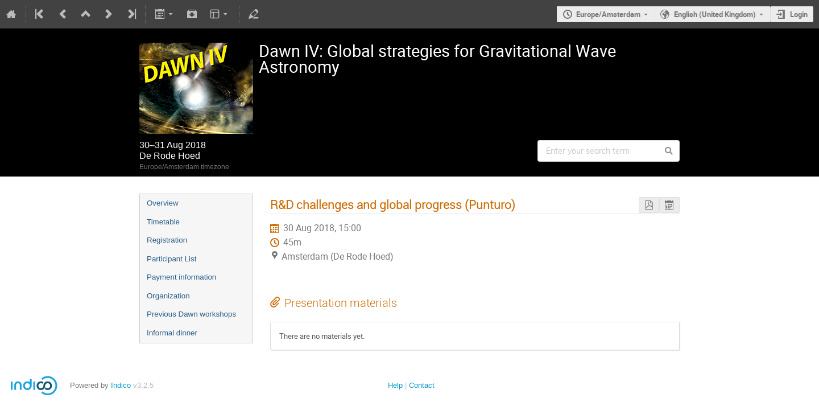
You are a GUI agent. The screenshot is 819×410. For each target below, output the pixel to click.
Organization (168, 296)
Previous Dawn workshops (191, 314)
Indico (121, 385)
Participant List (171, 259)
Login (799, 14)
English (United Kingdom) (715, 14)
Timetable (163, 222)
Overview (163, 203)
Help (395, 385)
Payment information (181, 277)
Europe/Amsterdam (608, 14)
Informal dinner (172, 333)
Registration (167, 240)
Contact (422, 385)
